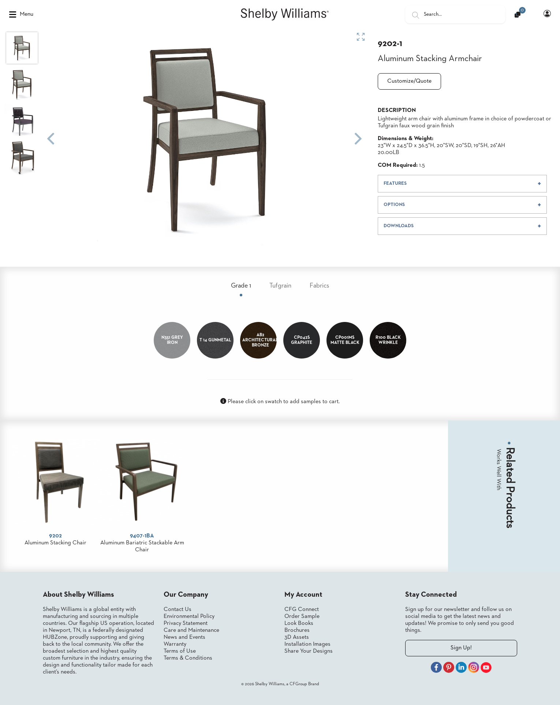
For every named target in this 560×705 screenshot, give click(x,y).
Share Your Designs (308, 651)
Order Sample (302, 616)
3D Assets (296, 637)
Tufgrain (280, 285)
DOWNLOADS (399, 226)
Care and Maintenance (191, 630)
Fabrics (319, 285)
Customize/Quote (409, 81)
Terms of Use (180, 651)
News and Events (184, 637)
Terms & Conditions (188, 658)
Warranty (175, 644)
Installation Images (307, 644)
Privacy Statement (186, 623)
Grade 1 (241, 285)
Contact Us (177, 609)
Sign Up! (461, 648)
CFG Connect (301, 609)
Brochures (297, 630)
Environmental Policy (189, 616)
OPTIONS (394, 204)
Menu (21, 15)
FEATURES (395, 183)
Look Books (298, 623)
